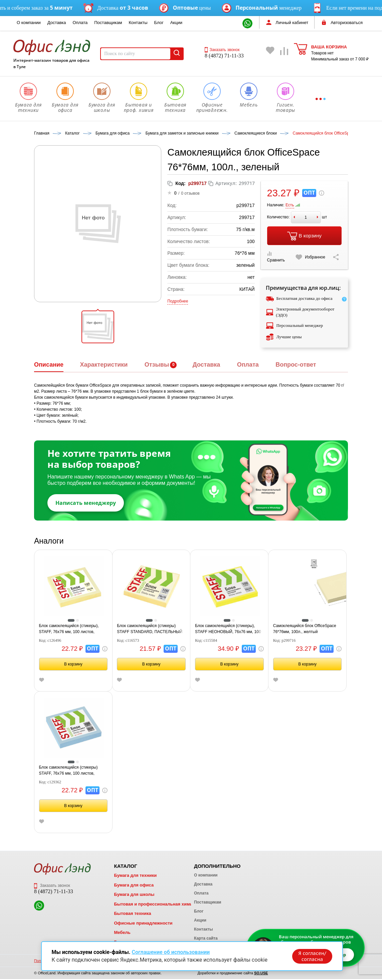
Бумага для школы (134, 894)
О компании (29, 22)
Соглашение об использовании (171, 951)
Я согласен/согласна (311, 955)
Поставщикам (108, 22)
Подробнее (177, 301)
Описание (48, 364)
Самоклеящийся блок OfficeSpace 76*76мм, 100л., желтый (304, 628)
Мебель (122, 932)
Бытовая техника (132, 913)
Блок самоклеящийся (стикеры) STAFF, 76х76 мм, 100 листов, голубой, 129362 (68, 770)
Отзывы (157, 364)
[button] (97, 327)
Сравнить (276, 256)
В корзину (304, 236)
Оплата (80, 22)
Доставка (56, 22)
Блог (159, 22)
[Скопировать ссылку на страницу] (336, 257)
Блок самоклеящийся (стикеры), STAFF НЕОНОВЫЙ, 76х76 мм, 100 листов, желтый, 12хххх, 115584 (228, 629)
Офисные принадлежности (143, 923)
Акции (176, 22)
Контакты (138, 22)
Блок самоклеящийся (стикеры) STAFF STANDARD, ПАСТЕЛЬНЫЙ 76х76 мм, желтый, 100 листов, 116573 (149, 629)
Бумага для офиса (134, 885)
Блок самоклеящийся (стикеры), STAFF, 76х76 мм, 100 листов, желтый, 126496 (69, 629)
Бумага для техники (135, 875)
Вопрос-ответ (295, 364)
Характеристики (104, 364)
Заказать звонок (222, 49)
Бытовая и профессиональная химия (154, 904)
